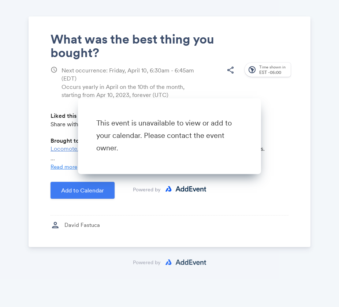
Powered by (147, 189)
